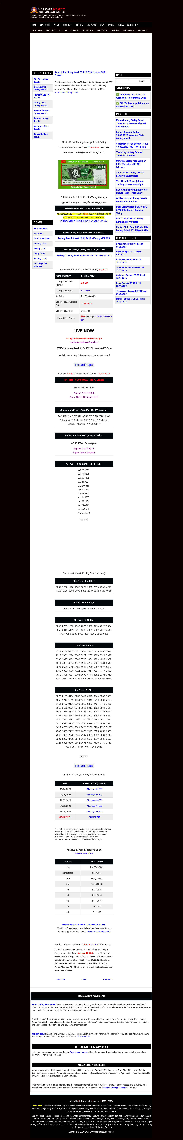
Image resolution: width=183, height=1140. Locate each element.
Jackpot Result (37, 30)
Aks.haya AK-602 (94, 795)
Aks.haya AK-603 (94, 789)
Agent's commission (79, 1052)
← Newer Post (60, 980)
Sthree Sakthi (67, 25)
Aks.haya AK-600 (94, 806)
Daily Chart (63, 30)
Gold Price (115, 30)
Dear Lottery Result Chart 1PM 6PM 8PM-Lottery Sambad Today (132, 210)
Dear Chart (38, 233)
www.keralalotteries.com (99, 931)
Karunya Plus (91, 25)
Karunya (111, 25)
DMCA (110, 1101)
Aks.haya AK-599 (94, 811)
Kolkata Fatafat (88, 30)
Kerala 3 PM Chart (42, 238)
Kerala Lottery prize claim (114, 1088)
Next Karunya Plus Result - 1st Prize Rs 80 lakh (83, 925)
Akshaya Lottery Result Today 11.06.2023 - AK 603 (84, 221)
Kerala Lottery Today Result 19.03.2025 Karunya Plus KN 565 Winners (131, 123)
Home (34, 25)
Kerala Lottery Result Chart (44, 1004)
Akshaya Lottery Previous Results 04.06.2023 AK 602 (83, 255)
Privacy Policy (85, 1101)
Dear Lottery (50, 30)
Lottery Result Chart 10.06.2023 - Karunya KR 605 (84, 238)
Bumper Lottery (132, 25)
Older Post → (108, 980)
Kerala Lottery (45, 25)
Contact (96, 1101)
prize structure (83, 1036)
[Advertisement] (91, 53)
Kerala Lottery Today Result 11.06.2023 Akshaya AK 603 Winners (80, 73)
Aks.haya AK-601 (94, 800)
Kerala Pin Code (128, 30)
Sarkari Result (143, 30)
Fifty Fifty (79, 25)
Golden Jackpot (102, 30)
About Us (74, 1101)
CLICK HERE (94, 817)
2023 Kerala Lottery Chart (66, 92)
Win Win (56, 25)
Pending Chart (40, 258)
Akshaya (121, 25)
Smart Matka (75, 30)
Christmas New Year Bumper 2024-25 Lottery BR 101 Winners (131, 164)
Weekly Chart (40, 248)
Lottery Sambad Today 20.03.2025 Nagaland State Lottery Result (130, 135)
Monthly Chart (40, 243)
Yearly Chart (39, 253)
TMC (104, 1101)
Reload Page (84, 364)
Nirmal (102, 25)
